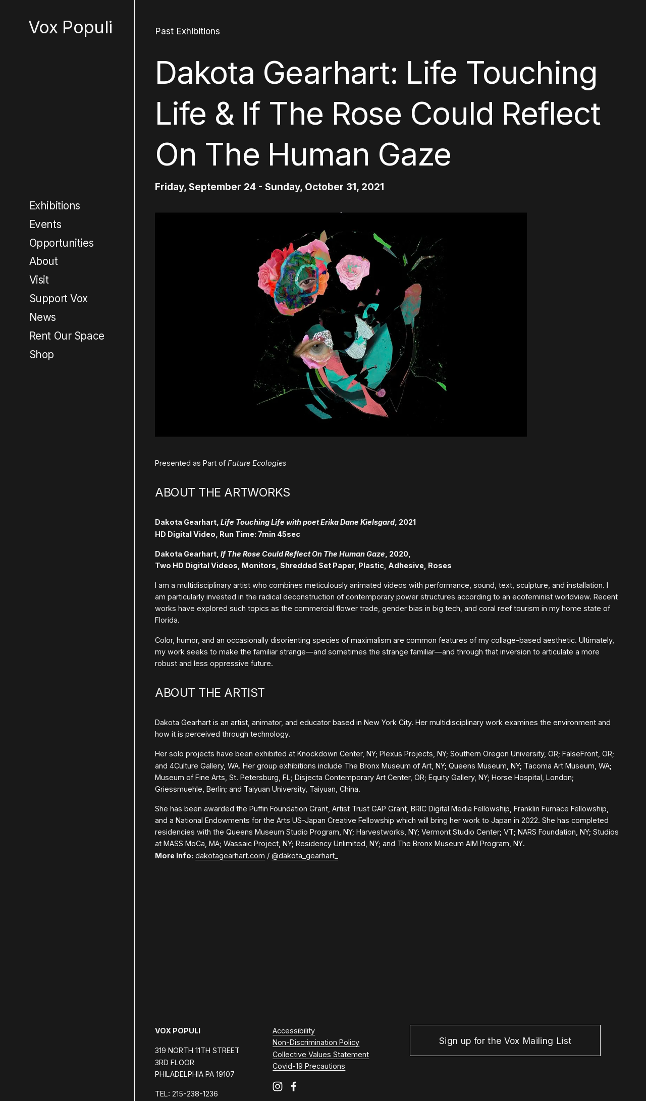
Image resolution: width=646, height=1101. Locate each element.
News (42, 317)
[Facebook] (294, 1086)
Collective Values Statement (321, 1054)
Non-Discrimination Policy (316, 1042)
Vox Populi (70, 27)
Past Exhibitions (187, 31)
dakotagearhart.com (230, 855)
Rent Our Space (66, 335)
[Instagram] (278, 1086)
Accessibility (294, 1030)
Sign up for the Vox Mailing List (505, 1040)
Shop (41, 354)
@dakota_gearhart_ (305, 855)
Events (45, 224)
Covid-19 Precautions (309, 1066)
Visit (39, 279)
